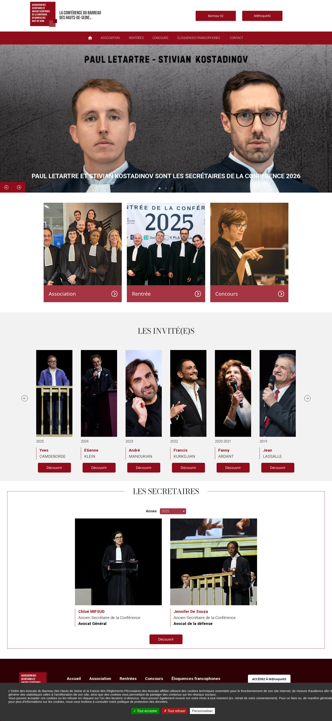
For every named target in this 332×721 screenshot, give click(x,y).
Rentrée (141, 293)
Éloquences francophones (196, 678)
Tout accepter (145, 711)
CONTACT (236, 38)
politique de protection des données (142, 701)
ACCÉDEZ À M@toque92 (269, 679)
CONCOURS (160, 38)
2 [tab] (166, 188)
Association (62, 293)
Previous (6, 187)
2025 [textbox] (165, 511)
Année (151, 511)
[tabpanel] (166, 118)
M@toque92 (262, 16)
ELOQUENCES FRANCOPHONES (198, 38)
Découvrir (54, 467)
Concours (226, 293)
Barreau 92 (215, 16)
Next (19, 187)
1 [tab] (160, 188)
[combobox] (173, 511)
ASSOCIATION (110, 38)
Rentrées (128, 678)
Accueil (74, 678)
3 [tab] (172, 188)
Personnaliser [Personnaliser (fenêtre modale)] (202, 711)
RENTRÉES (136, 38)
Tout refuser (174, 711)
